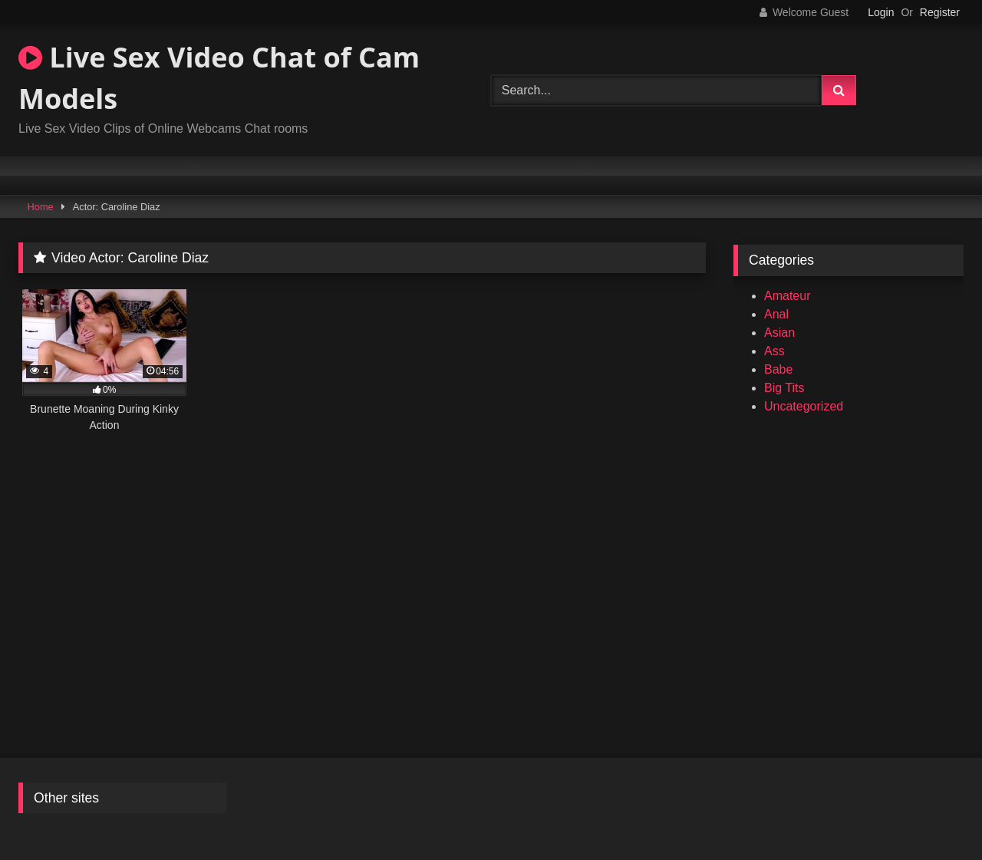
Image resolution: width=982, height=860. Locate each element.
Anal (776, 314)
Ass (774, 351)
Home (41, 207)
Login (881, 12)
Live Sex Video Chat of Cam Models (219, 77)
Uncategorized (803, 406)
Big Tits (784, 387)
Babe (778, 369)
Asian (779, 332)
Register (940, 12)
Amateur (787, 295)
